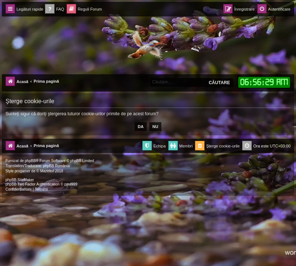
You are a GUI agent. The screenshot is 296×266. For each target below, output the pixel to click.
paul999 (71, 184)
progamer (22, 171)
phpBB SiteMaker (19, 180)
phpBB (30, 161)
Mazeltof (47, 171)
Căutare (219, 82)
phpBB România (56, 166)
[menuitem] (54, 9)
